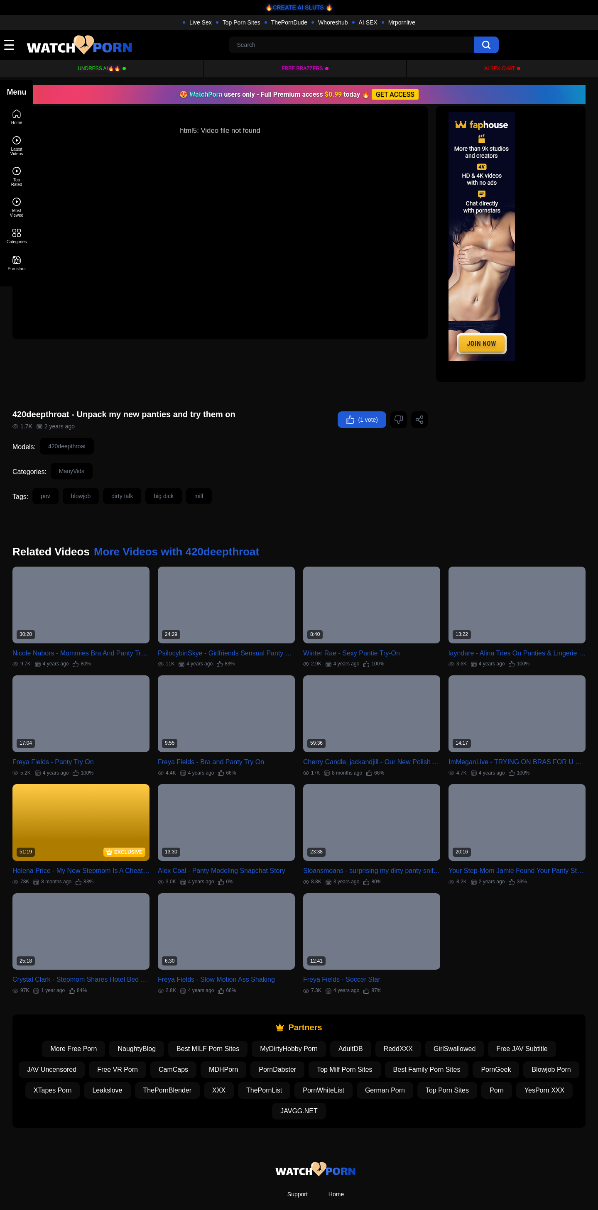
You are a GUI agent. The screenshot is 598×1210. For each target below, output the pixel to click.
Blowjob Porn (87, 1052)
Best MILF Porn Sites (224, 1011)
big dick (196, 477)
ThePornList (358, 1052)
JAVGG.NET (363, 1073)
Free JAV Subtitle (538, 1011)
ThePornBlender (262, 1052)
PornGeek (543, 1032)
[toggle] (9, 45)
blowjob (114, 477)
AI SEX (368, 22)
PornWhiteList (418, 1052)
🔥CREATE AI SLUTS (294, 7)
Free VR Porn (164, 1032)
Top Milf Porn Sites (391, 1032)
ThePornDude (289, 22)
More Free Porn (90, 1011)
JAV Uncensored (98, 1032)
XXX (313, 1052)
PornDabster (324, 1032)
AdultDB (367, 1011)
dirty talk (155, 477)
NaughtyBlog (153, 1011)
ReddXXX (414, 1011)
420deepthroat (100, 427)
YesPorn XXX (304, 1073)
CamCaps (220, 1032)
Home (336, 1157)
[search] (486, 45)
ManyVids (105, 452)
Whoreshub (333, 22)
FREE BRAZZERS (302, 68)
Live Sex (200, 22)
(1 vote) (362, 401)
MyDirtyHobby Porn (305, 1011)
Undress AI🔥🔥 (99, 68)
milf (232, 477)
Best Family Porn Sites (473, 1032)
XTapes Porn (147, 1052)
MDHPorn (269, 1032)
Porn (256, 1073)
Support (297, 1157)
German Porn (479, 1052)
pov (78, 477)
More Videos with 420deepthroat (209, 533)
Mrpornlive (401, 22)
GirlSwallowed (471, 1011)
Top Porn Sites (241, 22)
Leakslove (202, 1052)
